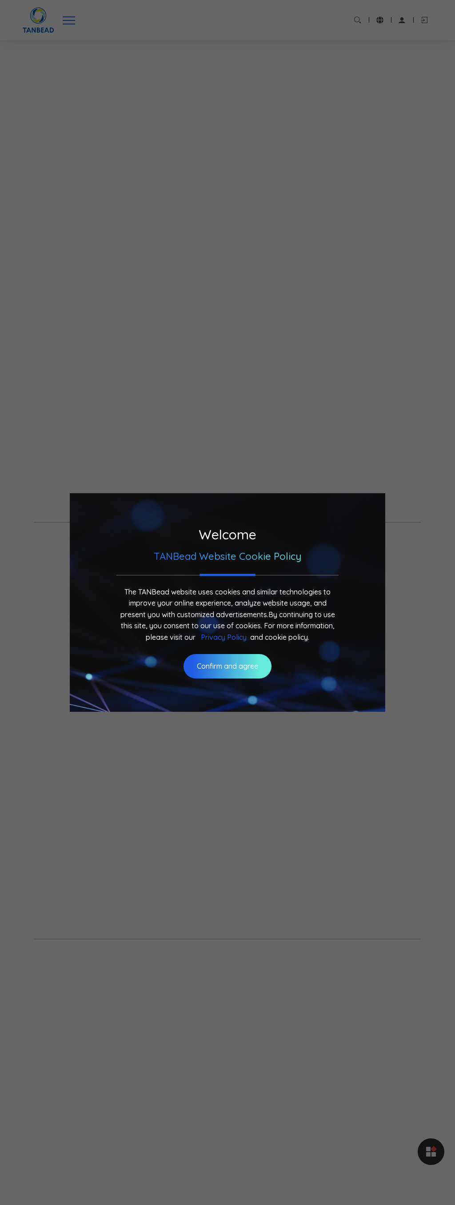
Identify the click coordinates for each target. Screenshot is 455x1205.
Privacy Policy (224, 637)
